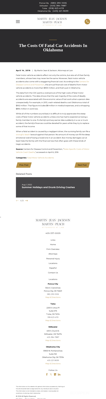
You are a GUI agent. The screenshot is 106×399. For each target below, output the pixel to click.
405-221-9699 (53, 361)
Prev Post (24, 165)
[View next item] (26, 201)
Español (53, 268)
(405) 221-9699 (60, 11)
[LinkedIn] (59, 374)
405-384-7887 (53, 337)
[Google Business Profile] (55, 374)
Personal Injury (53, 259)
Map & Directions (53, 297)
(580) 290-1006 (59, 3)
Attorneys (53, 254)
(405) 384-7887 (58, 6)
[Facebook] (47, 374)
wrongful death (23, 135)
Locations (53, 263)
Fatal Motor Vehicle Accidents (40, 158)
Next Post (82, 165)
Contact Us (53, 273)
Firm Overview (52, 249)
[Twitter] (51, 374)
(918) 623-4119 (56, 8)
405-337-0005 (53, 233)
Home (53, 245)
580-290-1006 (53, 294)
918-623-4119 (53, 317)
